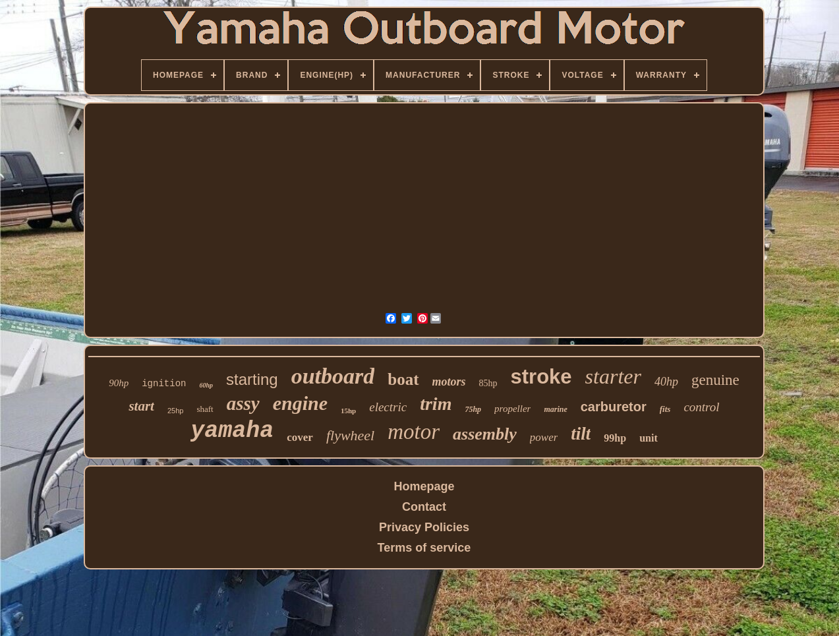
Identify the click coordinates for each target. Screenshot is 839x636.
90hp (119, 383)
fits (665, 409)
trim (435, 403)
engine (300, 403)
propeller (512, 408)
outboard (333, 376)
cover (300, 437)
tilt (581, 434)
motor (414, 432)
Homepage (423, 486)
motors (449, 381)
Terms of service (424, 547)
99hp (615, 438)
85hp (488, 383)
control (701, 407)
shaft (204, 409)
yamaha (232, 431)
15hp (348, 411)
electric (388, 407)
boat (403, 379)
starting (252, 379)
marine (555, 409)
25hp (175, 411)
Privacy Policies (424, 527)
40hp (666, 381)
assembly (485, 434)
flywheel (350, 435)
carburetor (614, 406)
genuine (715, 380)
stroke (541, 376)
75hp (473, 409)
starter (613, 376)
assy (243, 403)
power (544, 437)
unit (648, 438)
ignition (164, 383)
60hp (206, 385)
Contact (424, 506)
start (141, 406)
